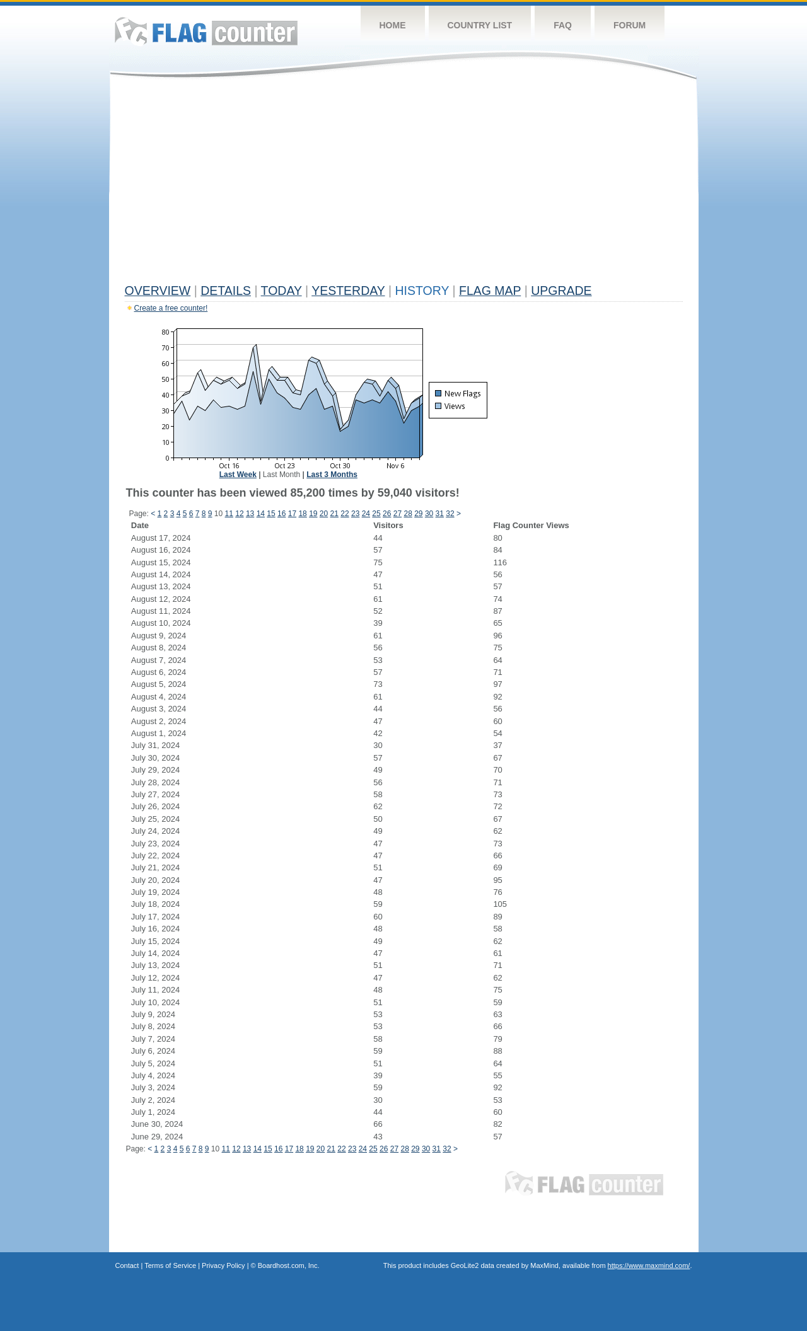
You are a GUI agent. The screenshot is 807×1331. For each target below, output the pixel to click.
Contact (127, 1265)
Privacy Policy (223, 1265)
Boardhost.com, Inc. (289, 1265)
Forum (629, 25)
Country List (480, 25)
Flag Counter (206, 31)
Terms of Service (170, 1265)
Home (393, 25)
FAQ (563, 25)
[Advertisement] (404, 184)
